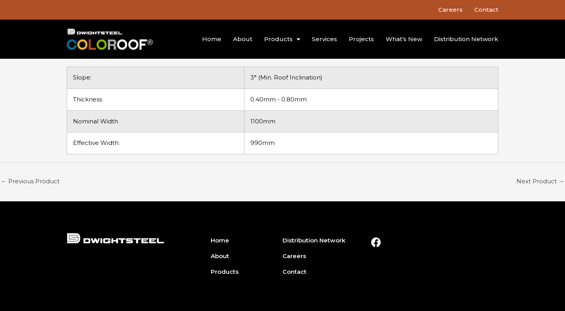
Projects (361, 39)
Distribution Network (466, 39)
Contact (486, 9)
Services (324, 39)
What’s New (404, 39)
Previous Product (30, 181)
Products (282, 39)
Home (211, 39)
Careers (450, 9)
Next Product (540, 181)
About (242, 39)
